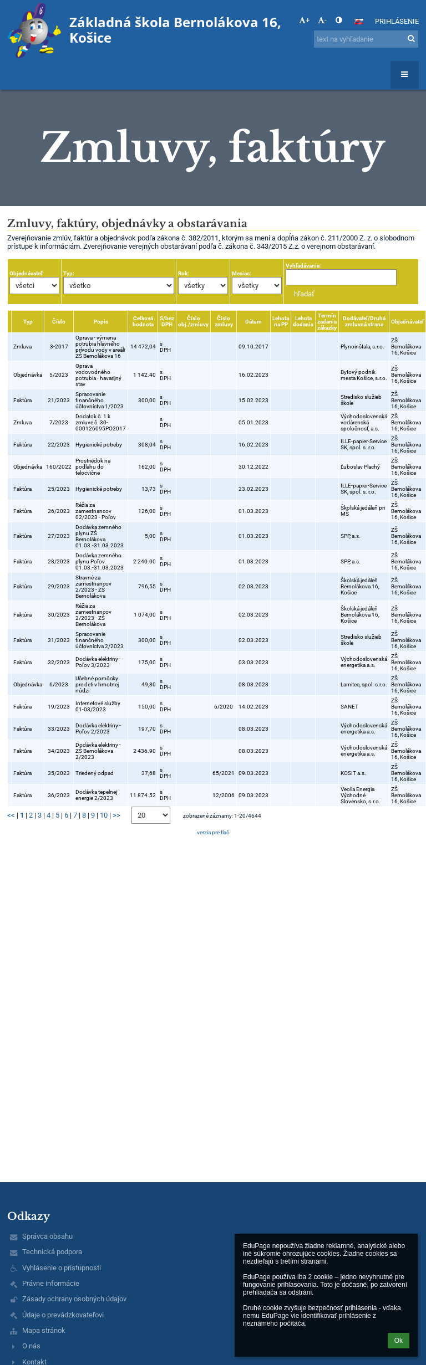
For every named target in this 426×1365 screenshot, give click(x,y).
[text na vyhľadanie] (366, 39)
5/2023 (58, 375)
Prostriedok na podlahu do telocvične (92, 467)
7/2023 (58, 422)
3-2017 (59, 346)
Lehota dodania (303, 321)
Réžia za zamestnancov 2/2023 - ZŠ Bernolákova (93, 615)
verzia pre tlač (213, 832)
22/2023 (59, 445)
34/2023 (59, 751)
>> (116, 815)
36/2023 (59, 795)
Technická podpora (52, 1252)
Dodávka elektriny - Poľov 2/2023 (98, 728)
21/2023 (59, 400)
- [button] (322, 20)
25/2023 (59, 489)
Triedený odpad (94, 773)
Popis (101, 322)
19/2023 (59, 707)
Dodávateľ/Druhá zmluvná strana (364, 321)
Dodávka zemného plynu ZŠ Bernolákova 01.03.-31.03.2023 (99, 536)
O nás (31, 1346)
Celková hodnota (143, 321)
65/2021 (223, 773)
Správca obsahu (47, 1236)
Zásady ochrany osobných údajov (74, 1299)
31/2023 (59, 640)
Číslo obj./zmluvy (193, 321)
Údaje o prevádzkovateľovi (63, 1315)
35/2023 (59, 773)
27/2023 (59, 536)
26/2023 (59, 511)
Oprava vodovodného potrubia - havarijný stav (98, 375)
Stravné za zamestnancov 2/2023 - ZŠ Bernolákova (93, 586)
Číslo (58, 322)
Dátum (253, 322)
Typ (28, 322)
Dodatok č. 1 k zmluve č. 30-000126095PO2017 (100, 422)
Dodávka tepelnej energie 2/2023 (96, 795)
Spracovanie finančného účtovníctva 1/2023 (99, 400)
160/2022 (59, 467)
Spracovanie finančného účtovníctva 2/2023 (99, 640)
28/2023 (59, 561)
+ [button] (304, 20)
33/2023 (59, 729)
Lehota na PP (280, 321)
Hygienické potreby (98, 445)
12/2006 (223, 795)
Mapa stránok (43, 1330)
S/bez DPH (167, 321)
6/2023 (58, 684)
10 (104, 815)
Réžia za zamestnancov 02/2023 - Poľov (95, 511)
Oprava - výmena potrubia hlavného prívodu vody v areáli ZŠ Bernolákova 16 (100, 347)
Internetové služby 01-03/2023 (97, 706)
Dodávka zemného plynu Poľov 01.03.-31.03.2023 (99, 561)
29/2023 (59, 586)
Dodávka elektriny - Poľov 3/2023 (98, 662)
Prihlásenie (397, 21)
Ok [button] (398, 1341)
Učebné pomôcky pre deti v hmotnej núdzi (97, 684)
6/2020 (223, 707)
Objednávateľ (407, 322)
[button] (359, 21)
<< (11, 815)
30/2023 (59, 615)
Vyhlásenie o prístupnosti (61, 1268)
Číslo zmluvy (224, 321)
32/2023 (59, 662)
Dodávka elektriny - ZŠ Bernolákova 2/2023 (98, 751)
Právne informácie (50, 1283)
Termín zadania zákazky (327, 321)
